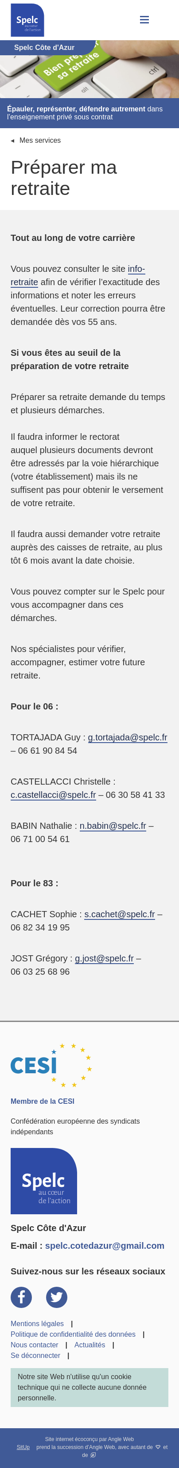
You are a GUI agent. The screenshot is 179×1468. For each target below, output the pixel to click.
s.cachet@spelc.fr (119, 914)
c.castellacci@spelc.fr (53, 795)
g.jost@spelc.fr (104, 958)
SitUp (23, 1447)
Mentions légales (37, 1323)
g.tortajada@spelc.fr (127, 737)
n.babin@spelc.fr (113, 826)
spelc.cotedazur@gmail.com (105, 1246)
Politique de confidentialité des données (73, 1334)
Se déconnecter (35, 1355)
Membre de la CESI (42, 1101)
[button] (143, 20)
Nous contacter (34, 1345)
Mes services (40, 140)
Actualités (89, 1345)
